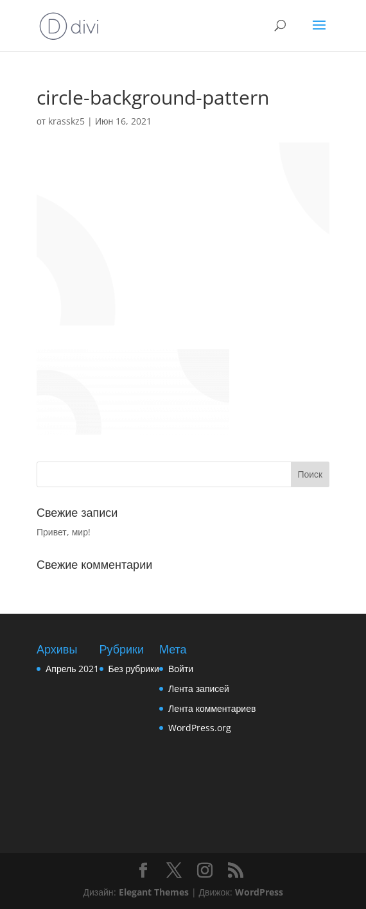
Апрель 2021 (73, 668)
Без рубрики (134, 668)
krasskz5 (66, 121)
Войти (180, 668)
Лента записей (198, 688)
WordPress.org (199, 728)
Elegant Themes (154, 892)
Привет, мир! (64, 532)
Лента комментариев (212, 708)
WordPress (259, 892)
